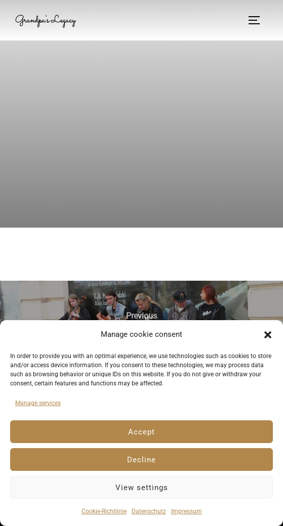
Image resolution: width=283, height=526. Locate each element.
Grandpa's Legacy (45, 20)
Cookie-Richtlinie (104, 511)
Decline (141, 459)
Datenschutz (149, 511)
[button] (268, 335)
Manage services (38, 403)
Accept (141, 431)
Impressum (186, 511)
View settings (141, 487)
